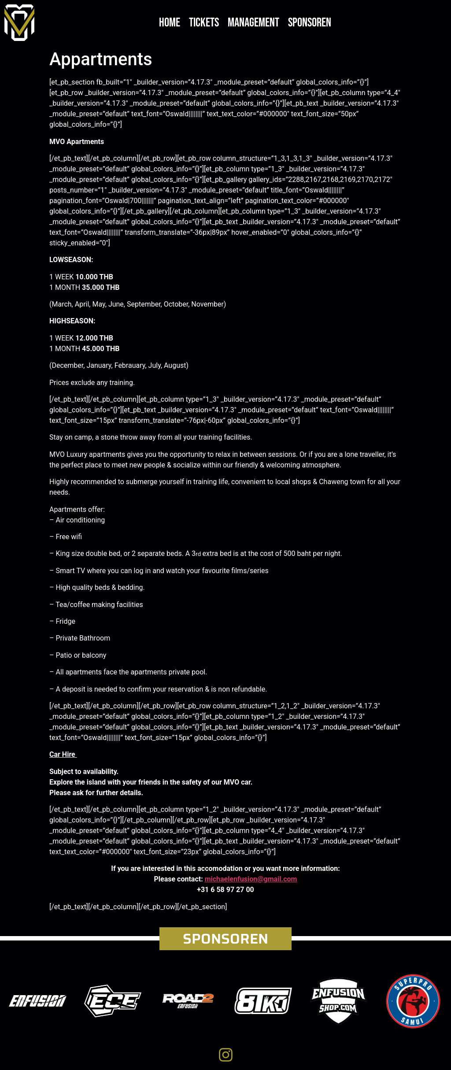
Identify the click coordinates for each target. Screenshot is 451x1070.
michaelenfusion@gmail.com (251, 879)
